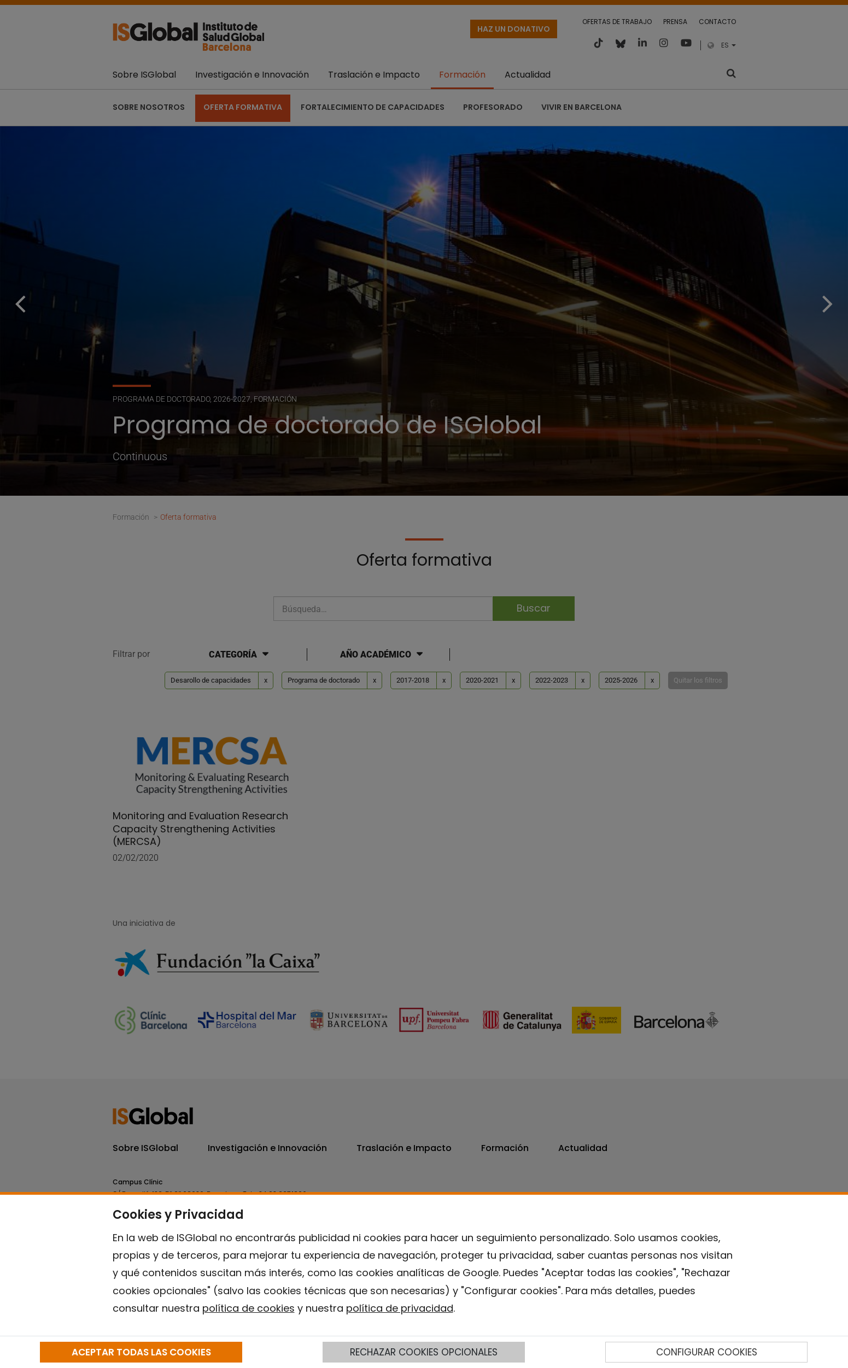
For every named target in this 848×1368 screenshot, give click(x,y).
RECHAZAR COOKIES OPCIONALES (424, 1352)
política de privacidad (399, 1308)
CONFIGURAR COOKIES (706, 1352)
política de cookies (248, 1308)
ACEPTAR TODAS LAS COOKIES (141, 1352)
